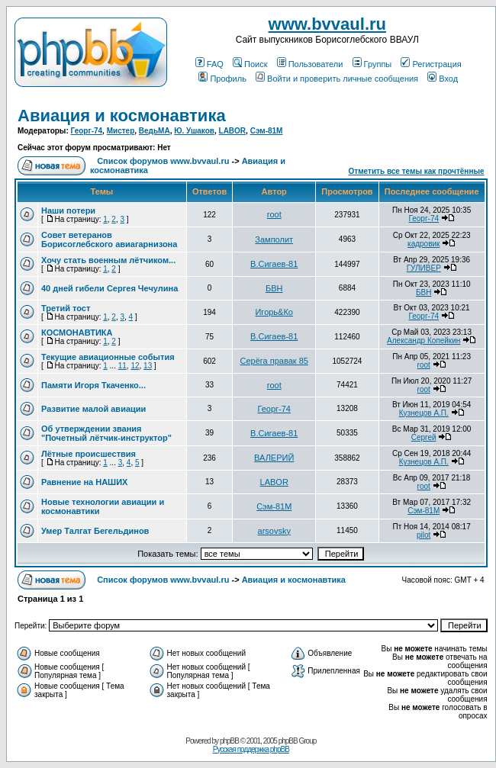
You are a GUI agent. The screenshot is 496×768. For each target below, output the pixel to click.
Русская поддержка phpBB (251, 749)
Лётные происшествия (88, 453)
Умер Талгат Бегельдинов (95, 530)
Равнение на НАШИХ (84, 482)
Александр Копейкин (423, 340)
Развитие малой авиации (93, 408)
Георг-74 (87, 131)
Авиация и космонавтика (122, 115)
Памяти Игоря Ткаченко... (93, 385)
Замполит (274, 239)
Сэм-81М (266, 131)
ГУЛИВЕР (424, 268)
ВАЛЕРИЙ (274, 457)
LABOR (232, 131)
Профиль (222, 78)
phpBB (229, 741)
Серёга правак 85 (274, 360)
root (274, 214)
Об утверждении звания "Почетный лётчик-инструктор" (106, 433)
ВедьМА (154, 131)
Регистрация (431, 64)
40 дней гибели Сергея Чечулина (109, 288)
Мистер (121, 131)
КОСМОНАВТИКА (76, 332)
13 (147, 366)
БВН (274, 288)
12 (134, 366)
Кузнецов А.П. (424, 413)
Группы (372, 64)
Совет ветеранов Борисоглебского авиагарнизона (109, 239)
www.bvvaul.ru (327, 24)
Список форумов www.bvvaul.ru (163, 160)
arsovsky (274, 530)
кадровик (423, 243)
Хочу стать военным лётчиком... (108, 260)
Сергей (423, 437)
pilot (423, 535)
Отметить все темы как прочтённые (417, 171)
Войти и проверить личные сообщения (337, 78)
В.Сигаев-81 (274, 263)
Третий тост (65, 308)
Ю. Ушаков (194, 131)
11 (122, 366)
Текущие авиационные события (108, 357)
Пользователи (310, 64)
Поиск (250, 64)
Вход (442, 78)
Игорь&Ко (274, 312)
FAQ (209, 64)
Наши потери (68, 210)
